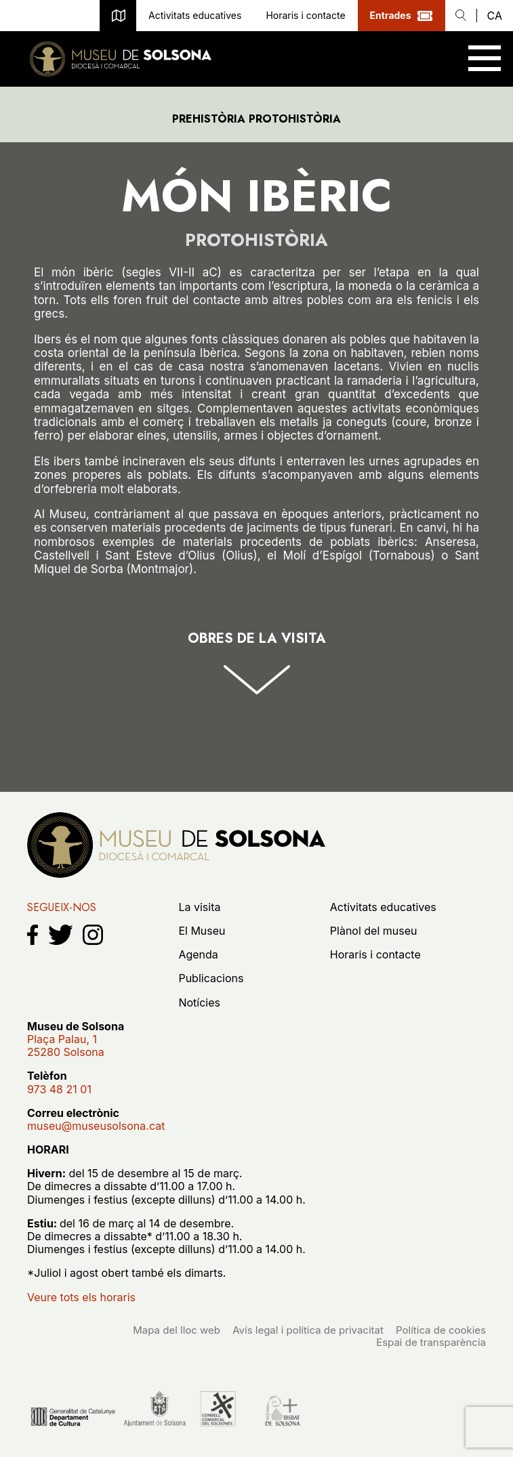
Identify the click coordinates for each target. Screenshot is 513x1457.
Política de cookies (441, 1330)
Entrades (390, 15)
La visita (199, 907)
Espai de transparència (431, 1342)
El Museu (201, 930)
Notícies (199, 1002)
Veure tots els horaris (81, 1297)
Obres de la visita (257, 639)
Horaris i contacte (305, 15)
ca (494, 15)
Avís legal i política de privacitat (308, 1330)
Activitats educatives (194, 15)
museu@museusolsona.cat (46, 15)
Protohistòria (256, 240)
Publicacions (210, 978)
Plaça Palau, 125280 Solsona (65, 1045)
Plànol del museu (118, 15)
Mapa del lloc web (176, 1330)
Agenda (198, 954)
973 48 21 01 (15, 15)
